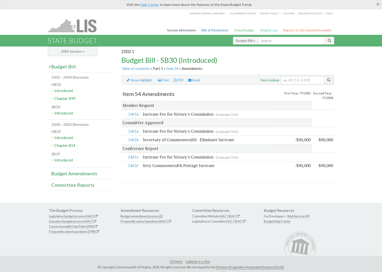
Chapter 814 (64, 145)
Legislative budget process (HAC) (71, 216)
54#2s (133, 140)
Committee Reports (73, 185)
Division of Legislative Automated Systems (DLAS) (250, 267)
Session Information (181, 30)
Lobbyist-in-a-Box (198, 261)
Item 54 (172, 68)
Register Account (310, 13)
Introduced (63, 90)
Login (329, 13)
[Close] (378, 4)
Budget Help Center (277, 221)
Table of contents (135, 68)
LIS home (289, 13)
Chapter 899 (64, 98)
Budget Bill (245, 40)
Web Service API (298, 216)
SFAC (232, 216)
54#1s (133, 114)
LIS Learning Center (243, 13)
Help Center (149, 4)
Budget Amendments (74, 173)
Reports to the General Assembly (307, 30)
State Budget (244, 30)
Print (163, 80)
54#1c (133, 157)
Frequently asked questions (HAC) (144, 221)
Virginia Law (268, 30)
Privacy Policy (269, 13)
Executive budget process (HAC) (71, 221)
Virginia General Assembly (207, 13)
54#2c (133, 166)
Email (194, 80)
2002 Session (72, 51)
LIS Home (176, 261)
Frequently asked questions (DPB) (72, 232)
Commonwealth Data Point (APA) (71, 226)
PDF (179, 80)
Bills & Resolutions (215, 30)
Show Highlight (139, 80)
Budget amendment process (140, 216)
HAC (223, 216)
